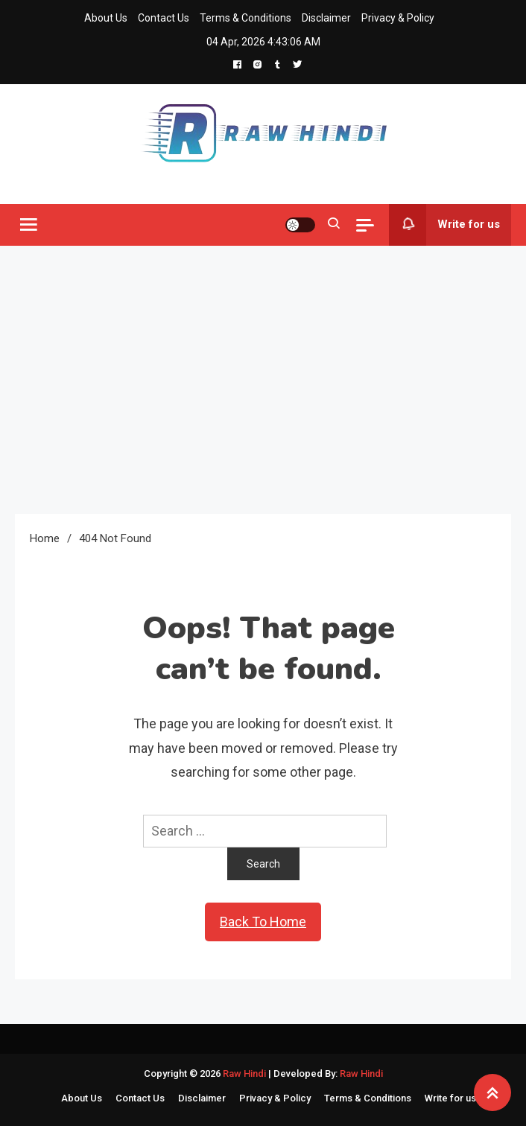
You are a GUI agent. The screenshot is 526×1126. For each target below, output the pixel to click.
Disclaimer (326, 18)
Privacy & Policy (397, 18)
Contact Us (163, 18)
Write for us (444, 225)
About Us (105, 18)
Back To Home (263, 921)
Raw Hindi (245, 1073)
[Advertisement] (263, 380)
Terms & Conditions (245, 18)
